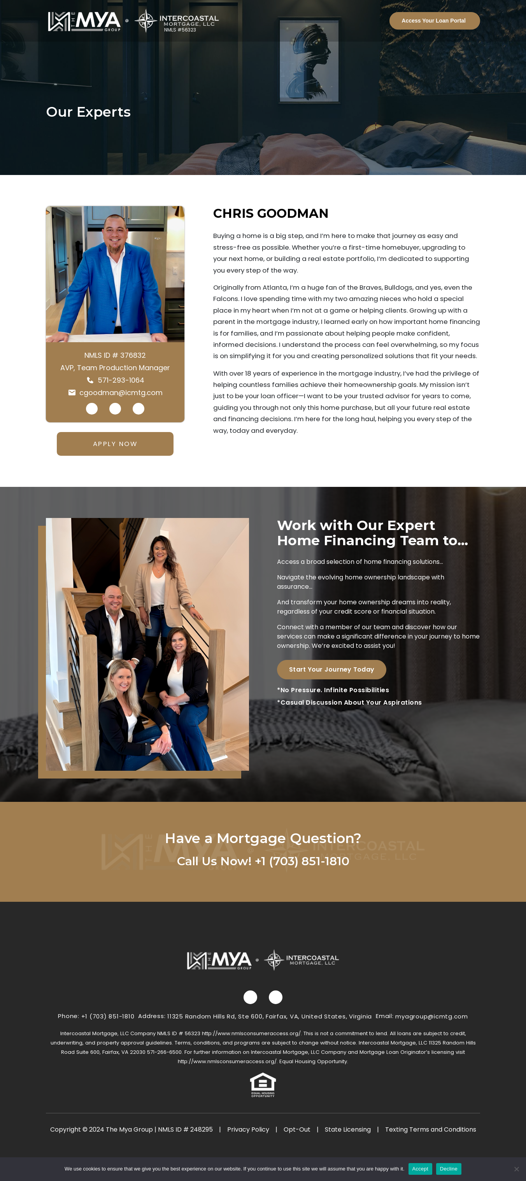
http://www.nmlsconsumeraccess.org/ (251, 1033)
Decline (449, 1169)
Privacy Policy (248, 1129)
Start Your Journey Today (331, 669)
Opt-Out (297, 1129)
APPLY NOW (115, 443)
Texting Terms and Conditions (430, 1129)
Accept (420, 1169)
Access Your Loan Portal (434, 20)
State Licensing (348, 1129)
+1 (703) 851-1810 (302, 861)
